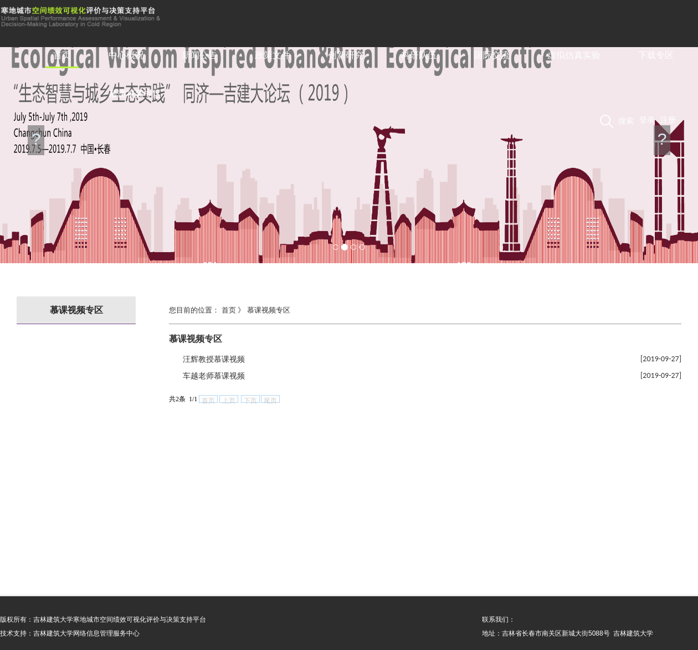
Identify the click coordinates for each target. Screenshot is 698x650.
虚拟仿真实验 (574, 55)
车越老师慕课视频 (214, 375)
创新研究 (345, 55)
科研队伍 (419, 55)
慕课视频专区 (135, 94)
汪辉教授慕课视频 (214, 359)
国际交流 (492, 55)
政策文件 (272, 55)
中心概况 (126, 55)
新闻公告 (199, 55)
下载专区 (656, 55)
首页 (62, 55)
